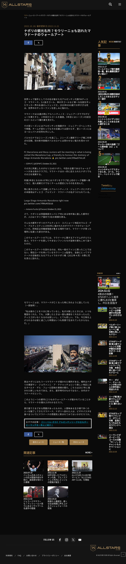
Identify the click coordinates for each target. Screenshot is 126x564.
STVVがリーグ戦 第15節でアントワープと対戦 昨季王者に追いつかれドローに (115, 366)
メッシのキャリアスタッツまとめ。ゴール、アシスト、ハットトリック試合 (108, 173)
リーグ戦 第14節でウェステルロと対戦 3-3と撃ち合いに (115, 401)
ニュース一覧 (58, 442)
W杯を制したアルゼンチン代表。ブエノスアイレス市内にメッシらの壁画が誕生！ (57, 479)
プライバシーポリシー (50, 555)
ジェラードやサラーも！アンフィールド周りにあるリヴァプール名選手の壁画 (33, 505)
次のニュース (78, 442)
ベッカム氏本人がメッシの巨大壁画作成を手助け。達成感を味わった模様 (33, 479)
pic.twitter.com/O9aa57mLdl (70, 157)
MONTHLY (117, 41)
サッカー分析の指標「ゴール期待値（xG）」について (108, 146)
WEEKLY (111, 41)
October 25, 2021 (49, 163)
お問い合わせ (31, 555)
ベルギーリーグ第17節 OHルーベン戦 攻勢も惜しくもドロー (115, 329)
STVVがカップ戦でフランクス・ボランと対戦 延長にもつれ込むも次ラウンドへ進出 (115, 420)
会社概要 (67, 555)
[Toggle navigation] (119, 4)
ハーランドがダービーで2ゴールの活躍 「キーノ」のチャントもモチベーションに (116, 442)
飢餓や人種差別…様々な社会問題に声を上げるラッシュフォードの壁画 (57, 505)
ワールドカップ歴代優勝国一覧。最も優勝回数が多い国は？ (108, 71)
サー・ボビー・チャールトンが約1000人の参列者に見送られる (115, 384)
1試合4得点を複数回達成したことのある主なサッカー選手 (109, 96)
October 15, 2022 (54, 209)
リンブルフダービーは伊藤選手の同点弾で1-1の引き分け (115, 313)
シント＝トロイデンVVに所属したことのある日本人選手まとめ (109, 121)
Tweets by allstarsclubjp (104, 195)
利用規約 (9, 555)
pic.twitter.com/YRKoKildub (38, 203)
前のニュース (38, 442)
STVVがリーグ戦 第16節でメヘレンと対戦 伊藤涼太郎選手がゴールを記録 (116, 347)
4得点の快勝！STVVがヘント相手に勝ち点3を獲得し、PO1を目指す (108, 298)
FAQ (19, 555)
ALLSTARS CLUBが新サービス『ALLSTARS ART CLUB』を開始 (81, 477)
